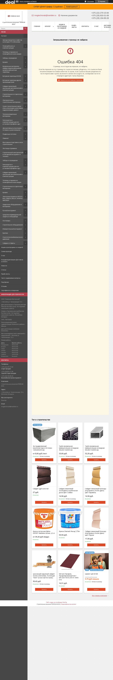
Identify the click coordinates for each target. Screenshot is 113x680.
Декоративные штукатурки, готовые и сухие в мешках (12, 129)
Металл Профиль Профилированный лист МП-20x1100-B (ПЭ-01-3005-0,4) (69, 577)
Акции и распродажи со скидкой (12, 247)
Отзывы (4, 286)
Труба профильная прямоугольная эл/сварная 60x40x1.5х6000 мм (95, 448)
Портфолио (5, 282)
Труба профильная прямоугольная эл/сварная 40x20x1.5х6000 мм (68, 448)
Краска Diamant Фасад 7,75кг (69, 531)
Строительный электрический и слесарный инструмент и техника (13, 154)
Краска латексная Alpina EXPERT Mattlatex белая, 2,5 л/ (44, 532)
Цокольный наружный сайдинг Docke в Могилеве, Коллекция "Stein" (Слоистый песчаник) (44, 576)
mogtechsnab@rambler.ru (9, 406)
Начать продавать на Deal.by (28, 1)
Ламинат (6, 138)
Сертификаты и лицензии (10, 290)
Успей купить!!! (72, 7)
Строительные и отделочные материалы (13, 95)
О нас (3, 255)
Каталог (4, 36)
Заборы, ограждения (10, 58)
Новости (4, 266)
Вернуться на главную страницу (71, 80)
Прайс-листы (5, 274)
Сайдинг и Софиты (9, 243)
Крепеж (5, 233)
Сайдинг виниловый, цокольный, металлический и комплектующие (13, 88)
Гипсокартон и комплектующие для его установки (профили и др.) (11, 122)
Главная (37, 26)
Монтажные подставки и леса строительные (13, 143)
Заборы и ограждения (10, 160)
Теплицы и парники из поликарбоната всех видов (12, 53)
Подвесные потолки (9, 134)
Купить (44, 460)
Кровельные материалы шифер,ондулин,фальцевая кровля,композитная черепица (12, 69)
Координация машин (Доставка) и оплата (12, 260)
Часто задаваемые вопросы (11, 278)
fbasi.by (3, 400)
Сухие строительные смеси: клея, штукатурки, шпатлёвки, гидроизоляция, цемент (13, 108)
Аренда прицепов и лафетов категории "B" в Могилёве (12, 41)
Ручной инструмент (9, 210)
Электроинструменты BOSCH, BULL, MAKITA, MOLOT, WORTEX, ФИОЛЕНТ (13, 198)
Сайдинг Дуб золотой (40, 489)
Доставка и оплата (107, 26)
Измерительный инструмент (12, 229)
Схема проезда (6, 251)
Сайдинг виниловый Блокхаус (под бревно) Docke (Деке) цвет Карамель (95, 490)
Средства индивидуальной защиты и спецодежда (12, 215)
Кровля (5, 62)
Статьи (3, 270)
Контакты (85, 26)
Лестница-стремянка (10, 148)
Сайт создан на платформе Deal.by (56, 602)
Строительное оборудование (13, 225)
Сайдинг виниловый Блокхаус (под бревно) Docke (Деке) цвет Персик (95, 533)
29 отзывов (90, 1)
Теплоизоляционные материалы (10, 115)
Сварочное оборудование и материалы (12, 205)
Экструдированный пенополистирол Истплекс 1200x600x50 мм (42, 448)
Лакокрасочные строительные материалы (12, 101)
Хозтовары (6, 221)
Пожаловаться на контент (68, 604)
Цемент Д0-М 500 (91, 574)
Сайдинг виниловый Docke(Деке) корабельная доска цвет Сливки (68, 490)
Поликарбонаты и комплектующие (9, 47)
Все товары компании (99, 596)
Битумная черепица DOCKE (12, 76)
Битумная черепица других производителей (12, 81)
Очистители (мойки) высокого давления (13, 238)
